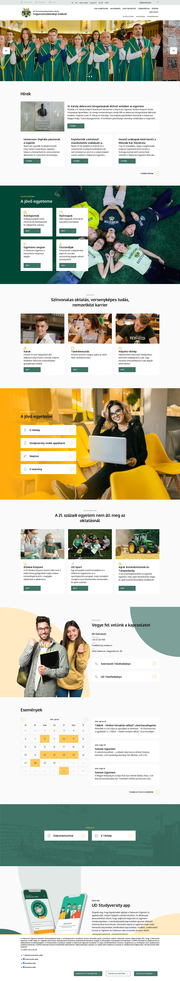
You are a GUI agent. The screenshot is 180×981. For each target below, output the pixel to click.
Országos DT (93, 3)
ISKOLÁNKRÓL (115, 9)
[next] (86, 720)
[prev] (23, 720)
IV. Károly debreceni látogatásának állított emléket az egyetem (105, 106)
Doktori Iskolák (84, 3)
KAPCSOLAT (153, 12)
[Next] (173, 50)
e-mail (54, 2)
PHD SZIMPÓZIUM (101, 9)
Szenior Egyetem (105, 748)
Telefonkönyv (42, 2)
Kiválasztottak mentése (86, 973)
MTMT (106, 3)
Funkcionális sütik (31, 959)
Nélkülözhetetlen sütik (34, 955)
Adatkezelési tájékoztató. (134, 945)
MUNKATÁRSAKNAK (152, 16)
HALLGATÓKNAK (140, 16)
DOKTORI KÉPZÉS (129, 9)
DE (72, 3)
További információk (29, 950)
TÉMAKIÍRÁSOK (144, 9)
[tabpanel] (90, 50)
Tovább (72, 126)
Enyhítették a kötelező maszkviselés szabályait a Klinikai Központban (86, 143)
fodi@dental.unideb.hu (102, 645)
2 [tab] (89, 76)
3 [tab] (91, 76)
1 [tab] (87, 76)
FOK (76, 3)
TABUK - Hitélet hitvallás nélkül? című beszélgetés (125, 725)
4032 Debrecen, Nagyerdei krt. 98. (107, 651)
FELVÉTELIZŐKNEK (128, 16)
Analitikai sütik (30, 963)
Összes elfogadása (144, 973)
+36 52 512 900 (28, 2)
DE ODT (101, 3)
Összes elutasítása (116, 973)
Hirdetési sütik (30, 967)
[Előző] (6, 50)
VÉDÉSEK (155, 9)
